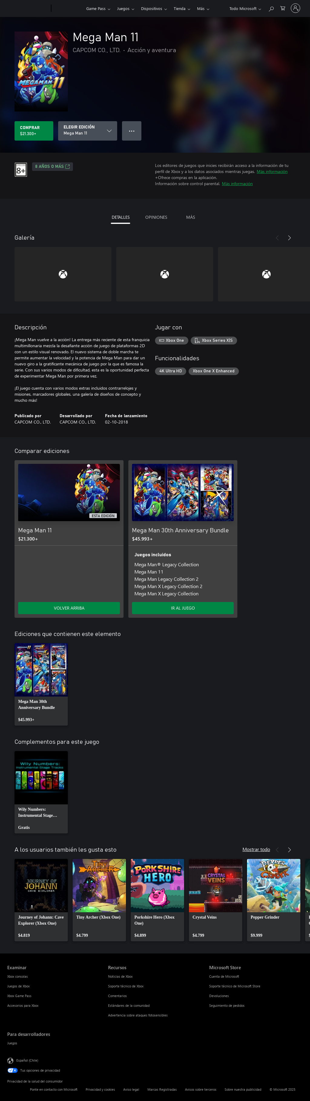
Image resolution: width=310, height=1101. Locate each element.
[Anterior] (277, 238)
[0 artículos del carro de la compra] (282, 8)
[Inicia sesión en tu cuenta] (295, 8)
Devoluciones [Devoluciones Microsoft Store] (219, 996)
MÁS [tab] (190, 217)
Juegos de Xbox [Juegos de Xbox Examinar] (18, 986)
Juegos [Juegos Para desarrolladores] (12, 1043)
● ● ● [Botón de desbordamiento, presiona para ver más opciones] (132, 130)
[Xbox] (68, 8)
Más (201, 8)
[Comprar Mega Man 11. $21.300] (34, 131)
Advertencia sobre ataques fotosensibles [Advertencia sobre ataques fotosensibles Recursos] (138, 1015)
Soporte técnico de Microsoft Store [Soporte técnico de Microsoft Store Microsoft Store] (234, 986)
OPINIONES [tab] (156, 217)
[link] (41, 684)
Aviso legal (131, 1089)
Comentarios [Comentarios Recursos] (117, 996)
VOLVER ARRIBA (69, 608)
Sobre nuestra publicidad (243, 1089)
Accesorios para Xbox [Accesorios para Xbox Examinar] (22, 1005)
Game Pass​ (96, 8)
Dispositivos (151, 8)
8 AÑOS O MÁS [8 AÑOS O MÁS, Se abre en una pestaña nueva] (52, 166)
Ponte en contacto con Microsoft (54, 1089)
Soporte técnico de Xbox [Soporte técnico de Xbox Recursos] (125, 986)
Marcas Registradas (162, 1089)
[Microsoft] (28, 8)
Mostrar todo (256, 849)
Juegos (123, 8)
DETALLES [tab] (121, 217)
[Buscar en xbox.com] (270, 8)
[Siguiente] (289, 238)
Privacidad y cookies (100, 1089)
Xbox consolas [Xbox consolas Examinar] (17, 976)
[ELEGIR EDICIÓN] (87, 131)
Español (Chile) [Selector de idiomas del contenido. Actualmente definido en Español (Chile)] (27, 1060)
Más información (272, 171)
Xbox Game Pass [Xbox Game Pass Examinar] (19, 996)
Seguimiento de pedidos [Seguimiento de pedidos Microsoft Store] (227, 1005)
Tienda (180, 8)
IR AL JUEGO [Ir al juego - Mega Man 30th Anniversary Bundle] (183, 608)
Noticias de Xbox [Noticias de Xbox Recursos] (120, 976)
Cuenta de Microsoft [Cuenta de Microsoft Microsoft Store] (224, 976)
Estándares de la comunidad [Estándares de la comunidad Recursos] (129, 1005)
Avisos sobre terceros (200, 1089)
